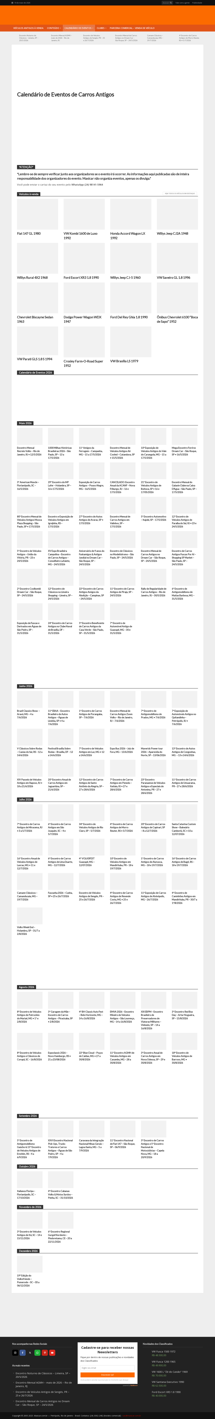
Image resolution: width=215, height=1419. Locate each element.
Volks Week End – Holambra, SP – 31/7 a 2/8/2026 (28, 930)
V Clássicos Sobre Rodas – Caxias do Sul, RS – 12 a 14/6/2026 (29, 752)
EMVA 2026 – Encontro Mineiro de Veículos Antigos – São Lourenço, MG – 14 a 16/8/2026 (122, 1016)
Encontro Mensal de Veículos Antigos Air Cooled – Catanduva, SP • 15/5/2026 (122, 452)
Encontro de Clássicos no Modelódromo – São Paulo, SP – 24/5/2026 (122, 554)
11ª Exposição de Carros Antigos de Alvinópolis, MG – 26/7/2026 (153, 896)
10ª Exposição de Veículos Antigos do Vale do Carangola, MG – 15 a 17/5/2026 (153, 452)
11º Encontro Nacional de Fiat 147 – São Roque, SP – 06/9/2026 (122, 1144)
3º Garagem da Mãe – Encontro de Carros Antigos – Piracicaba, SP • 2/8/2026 (60, 1016)
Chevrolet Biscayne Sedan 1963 (35, 319)
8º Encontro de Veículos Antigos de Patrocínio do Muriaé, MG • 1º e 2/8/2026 (29, 1016)
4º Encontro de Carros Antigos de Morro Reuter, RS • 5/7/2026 (189, 37)
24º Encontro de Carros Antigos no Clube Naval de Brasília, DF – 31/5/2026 (60, 628)
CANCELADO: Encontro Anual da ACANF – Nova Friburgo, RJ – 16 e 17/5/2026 (122, 487)
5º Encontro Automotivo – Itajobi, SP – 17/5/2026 (153, 518)
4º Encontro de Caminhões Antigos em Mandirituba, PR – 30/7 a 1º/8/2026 (184, 897)
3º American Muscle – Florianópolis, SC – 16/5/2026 (28, 485)
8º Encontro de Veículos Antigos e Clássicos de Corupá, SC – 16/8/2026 (29, 1056)
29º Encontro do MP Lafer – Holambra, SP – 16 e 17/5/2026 (59, 485)
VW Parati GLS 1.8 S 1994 (34, 359)
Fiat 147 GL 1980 (28, 233)
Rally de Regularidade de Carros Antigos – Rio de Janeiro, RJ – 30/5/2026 (153, 592)
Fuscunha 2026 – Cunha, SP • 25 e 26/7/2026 (60, 894)
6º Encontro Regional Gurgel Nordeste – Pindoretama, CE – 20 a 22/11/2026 (60, 1236)
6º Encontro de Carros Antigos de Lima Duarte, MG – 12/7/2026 (60, 862)
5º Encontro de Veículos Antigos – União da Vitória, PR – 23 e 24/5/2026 (29, 555)
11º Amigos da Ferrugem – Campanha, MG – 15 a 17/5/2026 (91, 451)
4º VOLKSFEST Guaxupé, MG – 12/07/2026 (87, 862)
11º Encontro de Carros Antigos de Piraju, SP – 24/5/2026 (122, 592)
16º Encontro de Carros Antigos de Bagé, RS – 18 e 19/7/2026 (184, 862)
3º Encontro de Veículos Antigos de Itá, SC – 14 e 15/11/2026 (29, 1235)
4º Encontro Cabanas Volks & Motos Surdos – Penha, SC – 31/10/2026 (60, 1194)
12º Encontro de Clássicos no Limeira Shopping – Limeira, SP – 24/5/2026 (60, 593)
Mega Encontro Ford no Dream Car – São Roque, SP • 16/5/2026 (184, 451)
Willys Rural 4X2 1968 (32, 277)
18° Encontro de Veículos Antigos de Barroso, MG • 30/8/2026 (182, 1057)
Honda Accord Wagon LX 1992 (127, 236)
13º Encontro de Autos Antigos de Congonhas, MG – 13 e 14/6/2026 (184, 752)
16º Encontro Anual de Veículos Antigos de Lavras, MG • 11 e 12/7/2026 (28, 863)
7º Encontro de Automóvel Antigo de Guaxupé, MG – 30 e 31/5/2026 (121, 628)
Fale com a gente (183, 3)
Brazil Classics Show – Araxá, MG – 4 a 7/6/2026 (28, 714)
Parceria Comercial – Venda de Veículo (132, 28)
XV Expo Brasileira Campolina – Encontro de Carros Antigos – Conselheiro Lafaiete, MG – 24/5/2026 (59, 557)
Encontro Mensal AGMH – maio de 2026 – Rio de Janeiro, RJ (61, 37)
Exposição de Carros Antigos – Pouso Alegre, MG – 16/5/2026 (91, 485)
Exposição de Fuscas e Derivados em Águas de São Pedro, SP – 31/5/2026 (29, 628)
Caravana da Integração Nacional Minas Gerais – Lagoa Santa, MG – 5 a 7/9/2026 (91, 1145)
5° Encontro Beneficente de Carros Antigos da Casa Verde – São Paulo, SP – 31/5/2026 (91, 628)
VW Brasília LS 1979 (124, 361)
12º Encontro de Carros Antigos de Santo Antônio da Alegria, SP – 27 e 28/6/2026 (91, 784)
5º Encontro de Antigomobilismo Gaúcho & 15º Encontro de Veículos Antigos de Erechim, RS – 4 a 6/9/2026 (29, 1149)
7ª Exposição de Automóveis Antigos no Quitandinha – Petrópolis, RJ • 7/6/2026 (184, 717)
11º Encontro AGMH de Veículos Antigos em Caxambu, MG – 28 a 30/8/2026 (122, 1057)
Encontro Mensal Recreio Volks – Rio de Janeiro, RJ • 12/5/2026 (29, 451)
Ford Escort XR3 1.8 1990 (81, 277)
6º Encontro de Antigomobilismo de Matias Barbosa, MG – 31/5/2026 (183, 593)
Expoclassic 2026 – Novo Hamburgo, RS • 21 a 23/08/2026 (59, 1056)
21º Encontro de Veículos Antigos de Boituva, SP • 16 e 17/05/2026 (151, 487)
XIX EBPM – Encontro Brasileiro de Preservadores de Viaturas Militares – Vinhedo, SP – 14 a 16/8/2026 (152, 1020)
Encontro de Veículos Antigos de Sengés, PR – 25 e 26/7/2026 (94, 37)
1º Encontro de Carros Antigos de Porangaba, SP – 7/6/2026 (91, 714)
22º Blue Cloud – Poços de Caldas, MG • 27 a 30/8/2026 (91, 1056)
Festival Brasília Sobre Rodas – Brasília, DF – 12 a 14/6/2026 (60, 752)
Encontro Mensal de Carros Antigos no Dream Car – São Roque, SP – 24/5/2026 (126, 37)
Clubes (100, 28)
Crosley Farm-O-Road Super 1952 (83, 363)
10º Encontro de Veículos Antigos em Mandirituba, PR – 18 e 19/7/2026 (121, 863)
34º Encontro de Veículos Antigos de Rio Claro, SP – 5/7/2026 (91, 827)
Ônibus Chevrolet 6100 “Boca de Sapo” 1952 (177, 319)
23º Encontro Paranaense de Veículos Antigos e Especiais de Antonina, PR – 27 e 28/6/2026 (153, 786)
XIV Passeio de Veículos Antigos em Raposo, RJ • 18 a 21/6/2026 (29, 783)
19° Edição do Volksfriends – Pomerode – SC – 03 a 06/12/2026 (28, 1280)
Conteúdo (53, 28)
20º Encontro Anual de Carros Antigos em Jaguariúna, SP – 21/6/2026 (59, 784)
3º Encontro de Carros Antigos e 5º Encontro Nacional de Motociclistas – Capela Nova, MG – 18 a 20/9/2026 (152, 1149)
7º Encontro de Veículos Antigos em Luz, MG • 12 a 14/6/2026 (91, 752)
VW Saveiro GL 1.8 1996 (173, 277)
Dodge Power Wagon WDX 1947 (82, 319)
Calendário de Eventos (78, 28)
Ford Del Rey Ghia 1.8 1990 (129, 317)
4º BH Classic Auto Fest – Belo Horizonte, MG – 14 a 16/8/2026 (91, 1015)
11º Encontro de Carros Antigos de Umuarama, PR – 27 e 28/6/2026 (184, 783)
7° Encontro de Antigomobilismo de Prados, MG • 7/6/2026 (153, 714)
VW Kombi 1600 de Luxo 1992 (80, 236)
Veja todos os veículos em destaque (180, 193)
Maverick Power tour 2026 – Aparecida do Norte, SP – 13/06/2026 (153, 752)
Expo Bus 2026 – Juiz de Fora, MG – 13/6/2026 (122, 750)
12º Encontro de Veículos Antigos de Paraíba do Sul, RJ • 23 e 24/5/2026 (184, 521)
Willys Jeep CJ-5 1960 (125, 277)
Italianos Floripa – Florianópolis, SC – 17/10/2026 (26, 1194)
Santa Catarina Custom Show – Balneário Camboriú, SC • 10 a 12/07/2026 (184, 829)
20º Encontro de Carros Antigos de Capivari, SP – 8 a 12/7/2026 (153, 827)
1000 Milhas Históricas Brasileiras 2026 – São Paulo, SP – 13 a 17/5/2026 (60, 452)
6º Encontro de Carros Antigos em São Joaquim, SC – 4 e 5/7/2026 (59, 829)
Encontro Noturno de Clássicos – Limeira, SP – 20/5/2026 (28, 37)
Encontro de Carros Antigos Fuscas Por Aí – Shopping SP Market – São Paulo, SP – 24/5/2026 (184, 557)
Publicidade (197, 3)
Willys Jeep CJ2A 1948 (172, 233)
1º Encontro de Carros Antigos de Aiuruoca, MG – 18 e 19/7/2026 (152, 862)
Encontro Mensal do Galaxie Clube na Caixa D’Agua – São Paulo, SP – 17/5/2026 (184, 487)
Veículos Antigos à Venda (28, 28)
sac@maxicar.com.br (132, 1415)
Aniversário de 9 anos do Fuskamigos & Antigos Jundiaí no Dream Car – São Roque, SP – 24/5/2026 (91, 557)
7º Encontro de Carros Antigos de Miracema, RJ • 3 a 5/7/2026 (29, 827)
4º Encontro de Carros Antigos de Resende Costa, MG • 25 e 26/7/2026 (121, 897)
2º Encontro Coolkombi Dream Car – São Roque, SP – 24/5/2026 (29, 592)
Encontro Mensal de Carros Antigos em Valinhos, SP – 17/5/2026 (120, 521)
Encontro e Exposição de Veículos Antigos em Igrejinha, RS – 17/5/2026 (60, 521)
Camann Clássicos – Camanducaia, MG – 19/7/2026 (155, 37)
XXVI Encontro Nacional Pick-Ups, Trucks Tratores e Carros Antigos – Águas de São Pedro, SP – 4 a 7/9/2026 (60, 1149)
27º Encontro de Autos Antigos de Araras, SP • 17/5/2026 (91, 520)
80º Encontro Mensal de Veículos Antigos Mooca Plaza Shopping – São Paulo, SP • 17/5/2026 (29, 521)
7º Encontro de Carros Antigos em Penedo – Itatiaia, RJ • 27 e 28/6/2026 (121, 784)
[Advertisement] (107, 70)
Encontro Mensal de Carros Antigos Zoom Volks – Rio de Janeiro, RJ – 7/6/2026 (121, 715)
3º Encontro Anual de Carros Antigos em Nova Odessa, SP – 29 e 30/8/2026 (153, 1057)
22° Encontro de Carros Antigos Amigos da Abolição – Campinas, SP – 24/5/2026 (91, 593)
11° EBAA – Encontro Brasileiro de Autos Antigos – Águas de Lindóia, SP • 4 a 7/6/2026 (59, 717)
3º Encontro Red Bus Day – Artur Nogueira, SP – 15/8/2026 (183, 1015)
